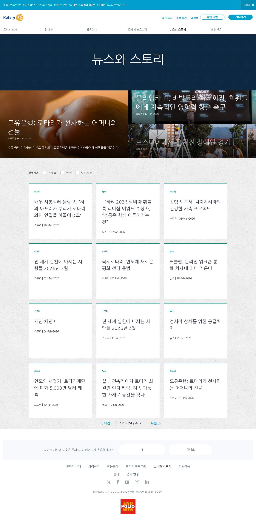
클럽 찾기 (181, 18)
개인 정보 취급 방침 (83, 5)
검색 (195, 17)
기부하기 (240, 17)
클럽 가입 (212, 17)
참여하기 (62, 28)
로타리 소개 (20, 28)
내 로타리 (167, 18)
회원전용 (232, 28)
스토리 (52, 172)
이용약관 (159, 492)
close (246, 5)
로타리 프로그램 (145, 28)
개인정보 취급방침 (144, 492)
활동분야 (104, 28)
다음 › (156, 423)
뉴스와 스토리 (186, 28)
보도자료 (86, 172)
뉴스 (69, 172)
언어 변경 (133, 474)
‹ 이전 (105, 423)
